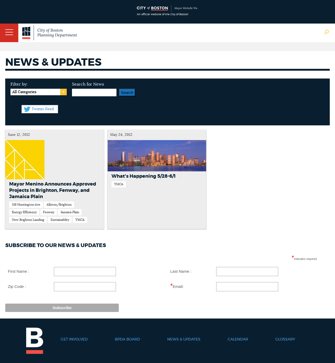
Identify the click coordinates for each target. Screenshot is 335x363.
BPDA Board (127, 339)
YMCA (80, 219)
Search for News (88, 84)
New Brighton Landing (28, 219)
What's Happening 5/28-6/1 (143, 176)
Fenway (48, 212)
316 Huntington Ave (26, 204)
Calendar (238, 339)
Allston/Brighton (59, 204)
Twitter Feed (43, 109)
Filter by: (18, 84)
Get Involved (74, 339)
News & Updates (183, 339)
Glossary (285, 339)
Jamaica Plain (69, 212)
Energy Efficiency (24, 212)
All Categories (24, 92)
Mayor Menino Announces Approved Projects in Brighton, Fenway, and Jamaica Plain (52, 190)
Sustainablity (60, 219)
